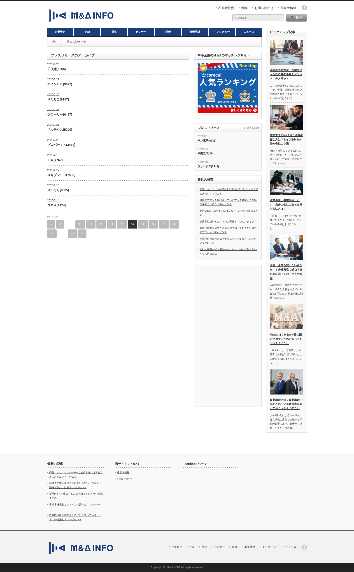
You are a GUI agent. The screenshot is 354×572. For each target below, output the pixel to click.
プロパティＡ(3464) (61, 145)
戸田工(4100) (206, 153)
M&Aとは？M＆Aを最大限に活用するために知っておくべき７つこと (286, 339)
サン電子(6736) (207, 140)
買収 (114, 31)
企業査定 (60, 31)
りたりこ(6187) (58, 99)
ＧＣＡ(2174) (56, 205)
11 (80, 224)
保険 (244, 8)
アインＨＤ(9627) (59, 84)
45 (72, 233)
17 (143, 224)
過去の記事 (253, 127)
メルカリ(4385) (58, 190)
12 (90, 224)
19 (163, 224)
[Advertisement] (228, 336)
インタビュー (222, 31)
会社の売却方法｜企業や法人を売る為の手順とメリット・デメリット (286, 74)
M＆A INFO (173, 567)
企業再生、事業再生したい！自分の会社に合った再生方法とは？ (286, 204)
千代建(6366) (56, 69)
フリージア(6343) (208, 166)
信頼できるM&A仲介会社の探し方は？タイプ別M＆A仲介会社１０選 (286, 139)
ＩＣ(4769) (55, 160)
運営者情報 (288, 8)
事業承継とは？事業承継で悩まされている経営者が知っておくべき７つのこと (286, 404)
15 (122, 224)
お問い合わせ (263, 8)
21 (52, 233)
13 (101, 224)
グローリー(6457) (59, 114)
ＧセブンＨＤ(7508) (61, 175)
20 (174, 224)
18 (153, 224)
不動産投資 (226, 8)
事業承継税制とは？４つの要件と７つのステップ (227, 221)
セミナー (140, 31)
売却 (87, 31)
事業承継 (194, 31)
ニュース (248, 31)
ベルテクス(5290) (59, 129)
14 (111, 224)
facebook (304, 7)
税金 (168, 31)
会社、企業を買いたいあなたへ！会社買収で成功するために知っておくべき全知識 (286, 272)
